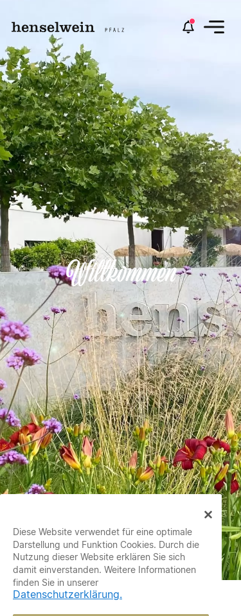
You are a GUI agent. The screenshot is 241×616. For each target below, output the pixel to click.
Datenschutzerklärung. (67, 607)
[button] (214, 27)
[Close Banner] (208, 527)
